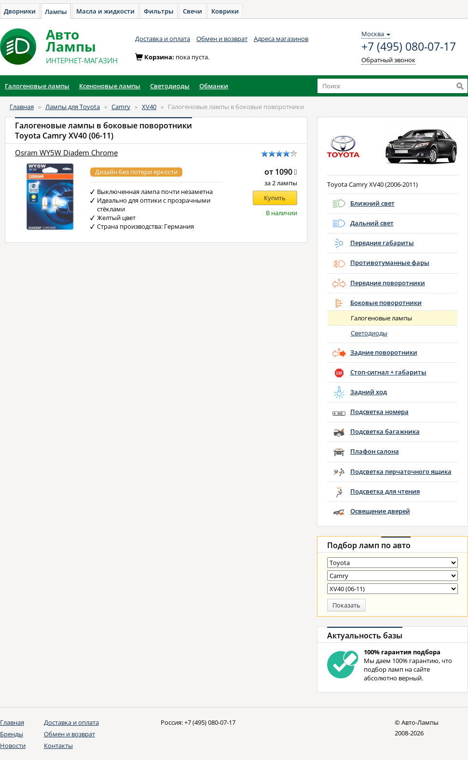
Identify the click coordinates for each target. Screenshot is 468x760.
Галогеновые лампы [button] (37, 86)
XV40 (149, 106)
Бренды (11, 734)
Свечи (192, 11)
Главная (22, 106)
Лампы (56, 11)
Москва (375, 33)
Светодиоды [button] (170, 86)
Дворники (20, 11)
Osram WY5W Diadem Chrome (66, 153)
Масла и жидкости (105, 11)
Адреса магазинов (281, 38)
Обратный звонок (388, 59)
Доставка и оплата (162, 38)
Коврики (225, 11)
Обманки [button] (213, 86)
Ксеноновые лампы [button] (109, 86)
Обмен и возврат (222, 38)
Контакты (58, 745)
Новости (13, 745)
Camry (120, 106)
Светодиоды (369, 333)
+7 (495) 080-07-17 (408, 46)
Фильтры (159, 11)
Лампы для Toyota (72, 106)
